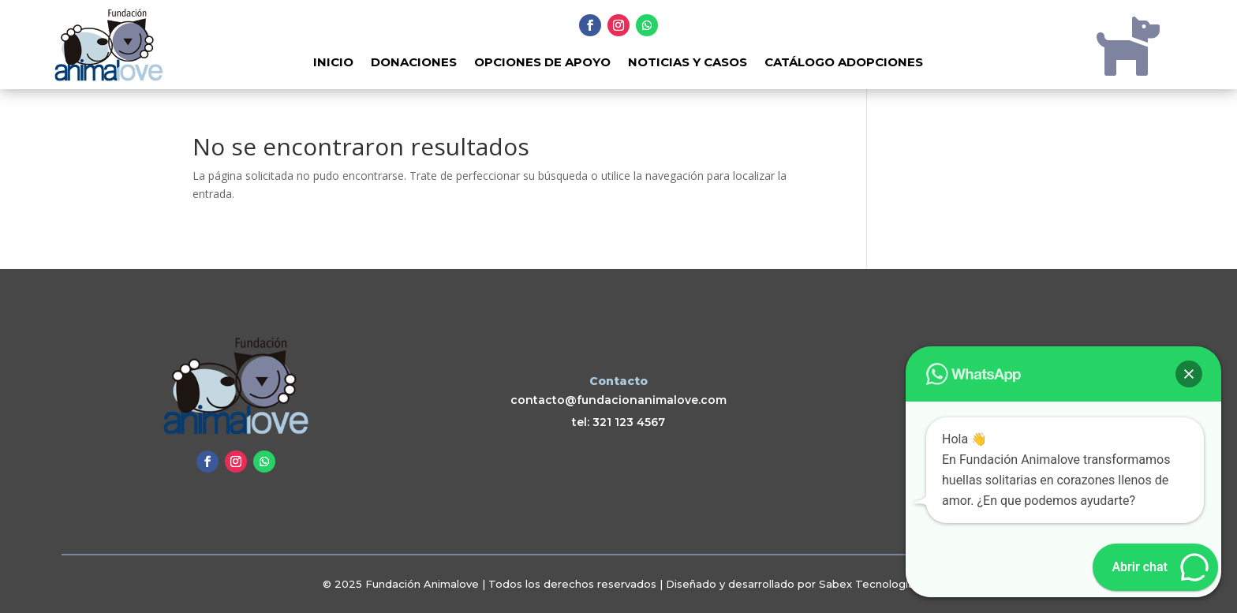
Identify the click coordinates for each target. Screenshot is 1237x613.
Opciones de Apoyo (542, 63)
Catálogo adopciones (843, 63)
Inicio (333, 63)
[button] (1188, 374)
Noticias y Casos (687, 63)
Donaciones (414, 63)
